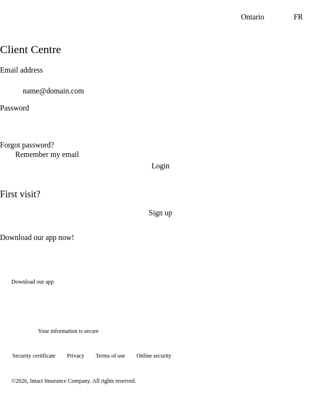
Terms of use (110, 355)
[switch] (307, 129)
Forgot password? (27, 145)
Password (14, 108)
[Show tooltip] (300, 375)
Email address (21, 70)
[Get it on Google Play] (104, 298)
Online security (153, 355)
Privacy (76, 355)
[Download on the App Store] (39, 298)
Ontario (260, 17)
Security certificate (34, 355)
